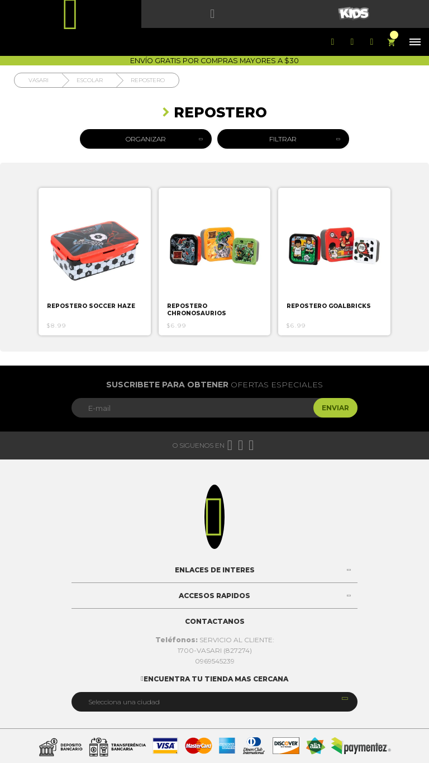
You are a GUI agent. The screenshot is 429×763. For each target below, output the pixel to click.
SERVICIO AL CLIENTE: (214, 640)
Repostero (148, 80)
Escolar (90, 80)
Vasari (38, 80)
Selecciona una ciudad (124, 702)
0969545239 (215, 661)
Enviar (335, 408)
